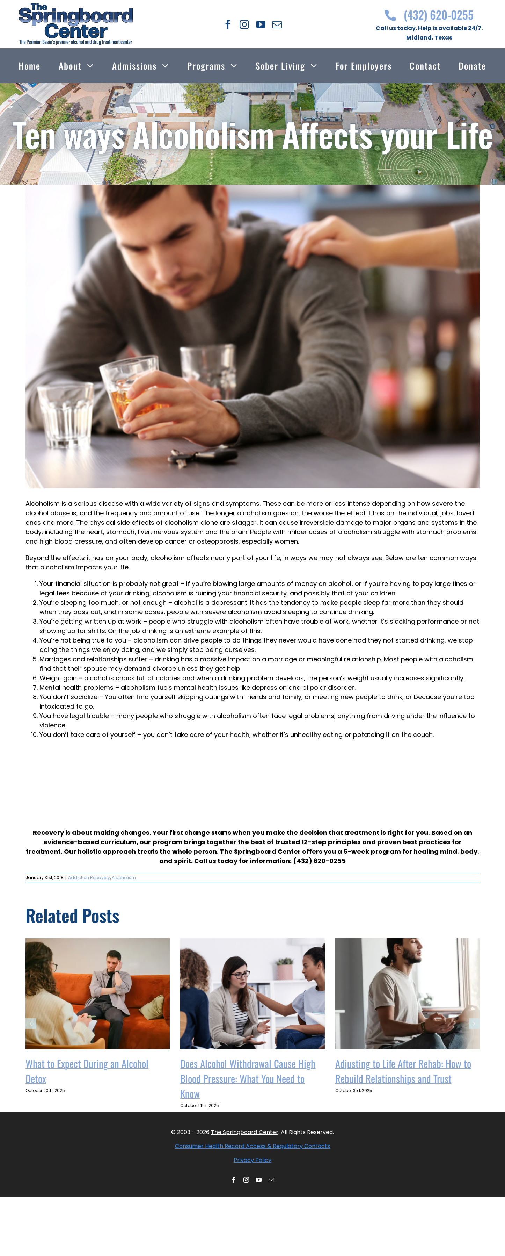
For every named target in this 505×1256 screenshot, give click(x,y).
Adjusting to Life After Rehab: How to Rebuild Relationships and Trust (403, 1071)
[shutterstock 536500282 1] (252, 336)
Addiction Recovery (89, 878)
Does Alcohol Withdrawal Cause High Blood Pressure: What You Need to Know (247, 1078)
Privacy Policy (252, 1160)
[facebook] (228, 24)
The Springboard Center (244, 1132)
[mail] (277, 24)
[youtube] (260, 24)
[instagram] (244, 24)
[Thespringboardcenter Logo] (76, 6)
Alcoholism (124, 878)
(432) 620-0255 (429, 14)
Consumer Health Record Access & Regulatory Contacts (252, 1146)
